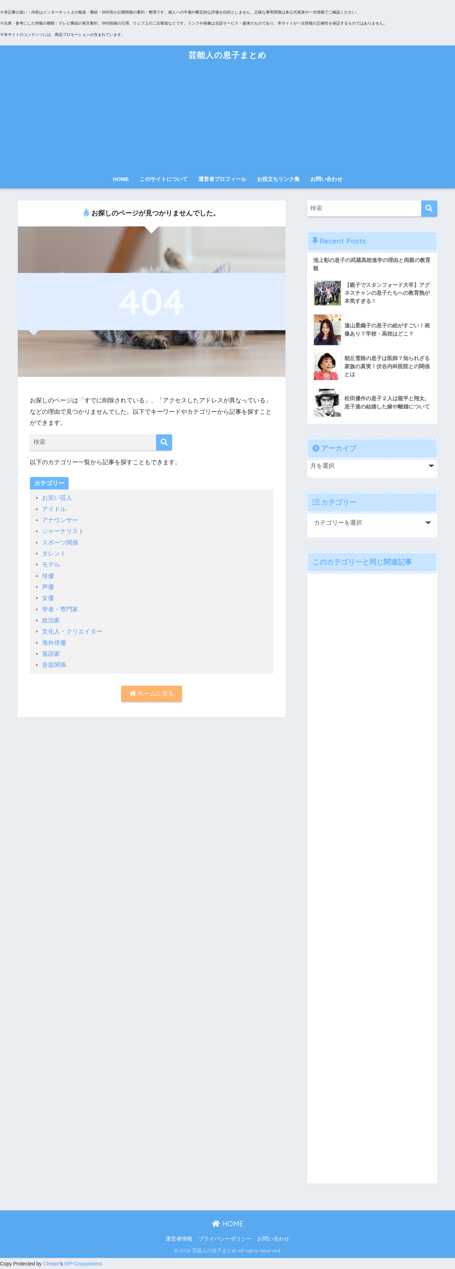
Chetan (51, 1264)
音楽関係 (54, 665)
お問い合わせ (326, 179)
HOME (121, 179)
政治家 (51, 620)
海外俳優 (54, 642)
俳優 (48, 576)
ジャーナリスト (63, 531)
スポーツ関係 (60, 542)
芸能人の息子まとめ (227, 55)
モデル (51, 564)
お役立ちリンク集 (278, 179)
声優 (48, 587)
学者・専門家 (60, 609)
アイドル (54, 509)
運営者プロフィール (222, 179)
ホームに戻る (151, 693)
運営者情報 (179, 1239)
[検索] (164, 442)
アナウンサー (60, 520)
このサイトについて (164, 179)
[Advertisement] (227, 118)
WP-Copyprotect (83, 1264)
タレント (54, 553)
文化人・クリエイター (72, 631)
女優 (48, 598)
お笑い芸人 (57, 497)
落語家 (51, 653)
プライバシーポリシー (225, 1239)
